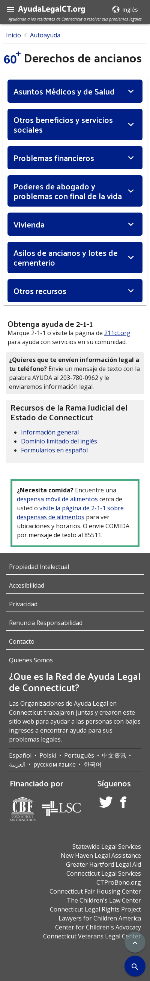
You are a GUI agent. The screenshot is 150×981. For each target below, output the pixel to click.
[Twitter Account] (106, 803)
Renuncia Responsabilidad (45, 623)
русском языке (54, 764)
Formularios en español (54, 450)
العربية (17, 764)
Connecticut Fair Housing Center (95, 891)
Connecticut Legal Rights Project (95, 909)
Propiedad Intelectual (39, 567)
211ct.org (117, 333)
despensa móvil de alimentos (57, 499)
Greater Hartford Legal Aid (103, 864)
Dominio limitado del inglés (59, 441)
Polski (47, 755)
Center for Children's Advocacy (98, 927)
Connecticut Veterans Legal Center (92, 936)
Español (20, 755)
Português (79, 755)
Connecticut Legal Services (103, 873)
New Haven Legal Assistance (101, 855)
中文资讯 (114, 755)
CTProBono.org (118, 882)
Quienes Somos (31, 660)
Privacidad (23, 604)
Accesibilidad (26, 585)
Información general (50, 432)
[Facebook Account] (123, 803)
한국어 (93, 764)
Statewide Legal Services (106, 846)
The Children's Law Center (104, 900)
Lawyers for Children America (99, 918)
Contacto (21, 641)
